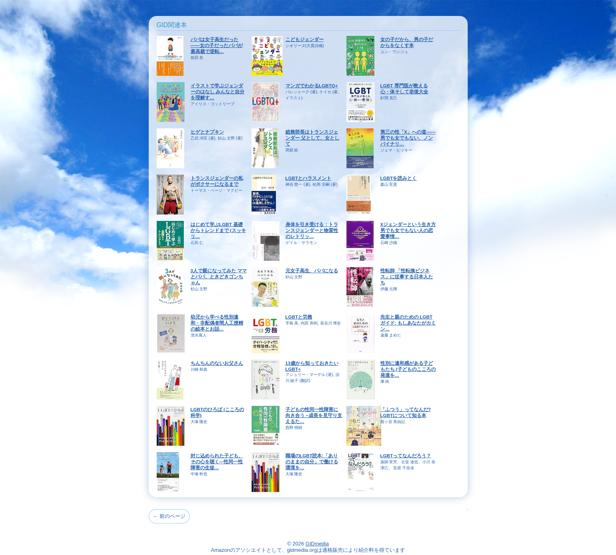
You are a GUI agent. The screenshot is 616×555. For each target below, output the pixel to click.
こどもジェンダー (304, 39)
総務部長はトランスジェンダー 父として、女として (312, 137)
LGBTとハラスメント (308, 178)
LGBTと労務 (299, 316)
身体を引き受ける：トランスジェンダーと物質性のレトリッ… (311, 230)
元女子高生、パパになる (311, 270)
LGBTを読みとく (398, 178)
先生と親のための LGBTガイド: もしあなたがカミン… (408, 322)
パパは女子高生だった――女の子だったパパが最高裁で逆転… (217, 45)
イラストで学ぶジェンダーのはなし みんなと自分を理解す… (217, 91)
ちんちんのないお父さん (217, 363)
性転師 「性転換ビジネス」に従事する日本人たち (406, 276)
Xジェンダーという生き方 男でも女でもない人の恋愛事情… (408, 230)
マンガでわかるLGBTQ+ (311, 85)
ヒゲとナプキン (207, 131)
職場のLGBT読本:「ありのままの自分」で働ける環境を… (311, 461)
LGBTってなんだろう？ (405, 455)
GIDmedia (317, 544)
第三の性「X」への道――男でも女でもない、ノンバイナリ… (408, 137)
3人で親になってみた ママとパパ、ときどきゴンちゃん (219, 276)
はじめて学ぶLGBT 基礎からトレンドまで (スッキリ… (218, 230)
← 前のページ (169, 516)
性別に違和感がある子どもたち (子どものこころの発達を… (408, 369)
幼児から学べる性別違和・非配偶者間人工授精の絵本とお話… (217, 322)
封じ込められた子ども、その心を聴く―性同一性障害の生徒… (217, 461)
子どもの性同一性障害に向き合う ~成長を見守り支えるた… (313, 415)
